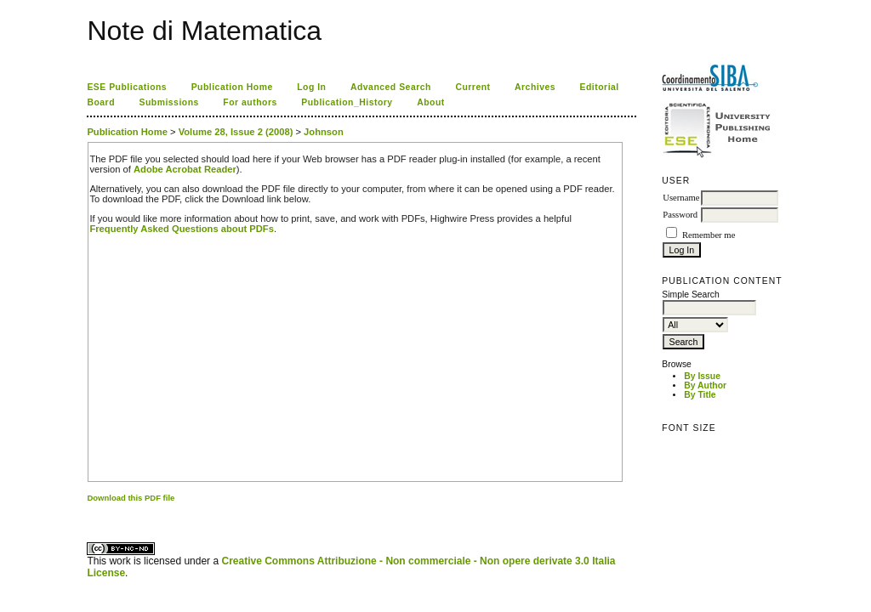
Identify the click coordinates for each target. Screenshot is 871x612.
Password (680, 214)
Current (472, 87)
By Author (705, 385)
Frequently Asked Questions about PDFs (181, 229)
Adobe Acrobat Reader (185, 169)
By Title (699, 395)
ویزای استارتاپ (92, 512)
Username (681, 197)
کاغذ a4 (88, 512)
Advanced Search (390, 87)
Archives (535, 87)
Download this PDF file (130, 497)
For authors (249, 102)
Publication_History (346, 102)
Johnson (324, 132)
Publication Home (232, 87)
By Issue (702, 376)
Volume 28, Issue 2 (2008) (236, 132)
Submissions (168, 102)
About (431, 102)
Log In (311, 87)
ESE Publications (127, 87)
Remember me (708, 235)
